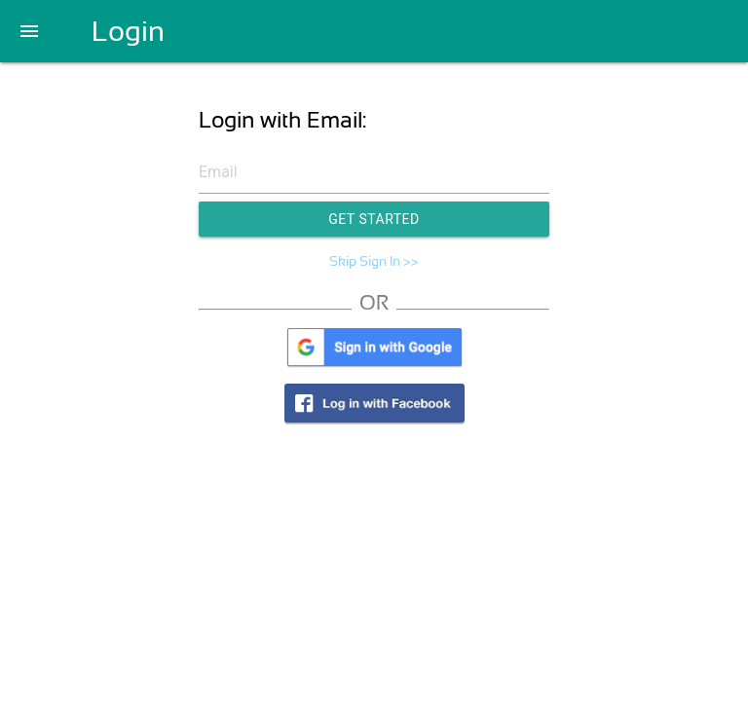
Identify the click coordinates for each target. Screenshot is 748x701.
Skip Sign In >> (374, 261)
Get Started (374, 219)
